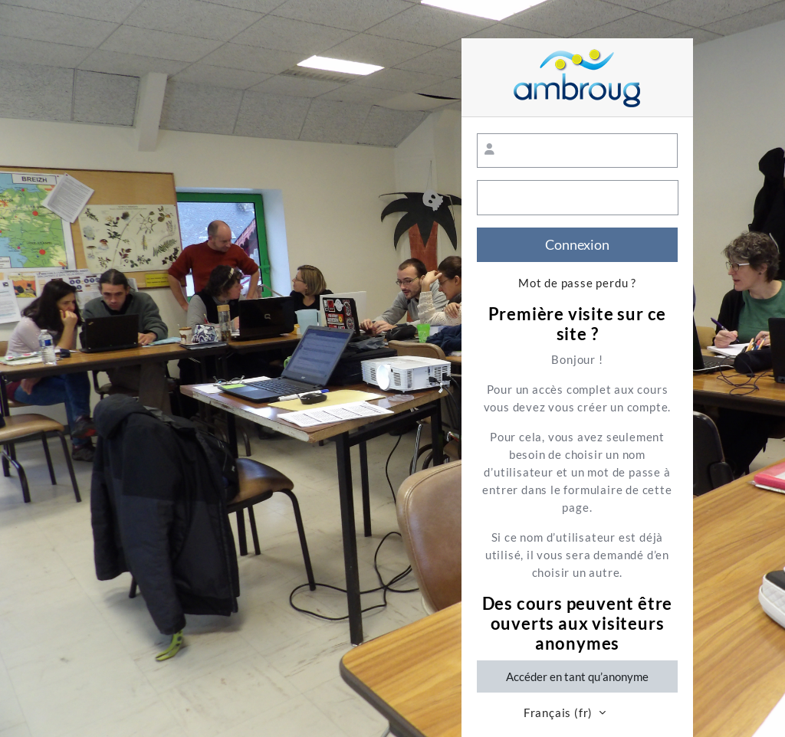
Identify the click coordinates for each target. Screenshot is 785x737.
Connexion (577, 244)
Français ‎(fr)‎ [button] (560, 712)
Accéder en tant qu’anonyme (577, 676)
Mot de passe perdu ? (577, 283)
